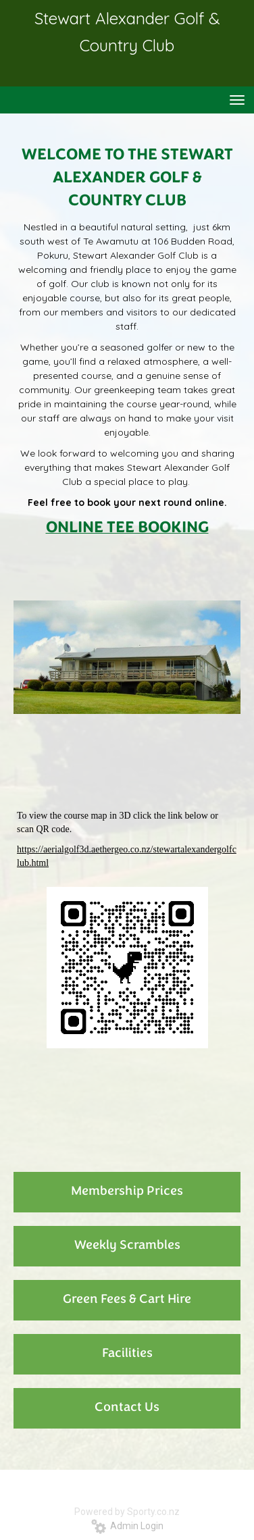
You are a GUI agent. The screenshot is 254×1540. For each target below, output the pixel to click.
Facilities (127, 1354)
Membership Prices (127, 1191)
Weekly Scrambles (127, 1245)
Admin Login (127, 1525)
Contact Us (127, 1408)
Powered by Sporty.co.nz (127, 1511)
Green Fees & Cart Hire (127, 1299)
